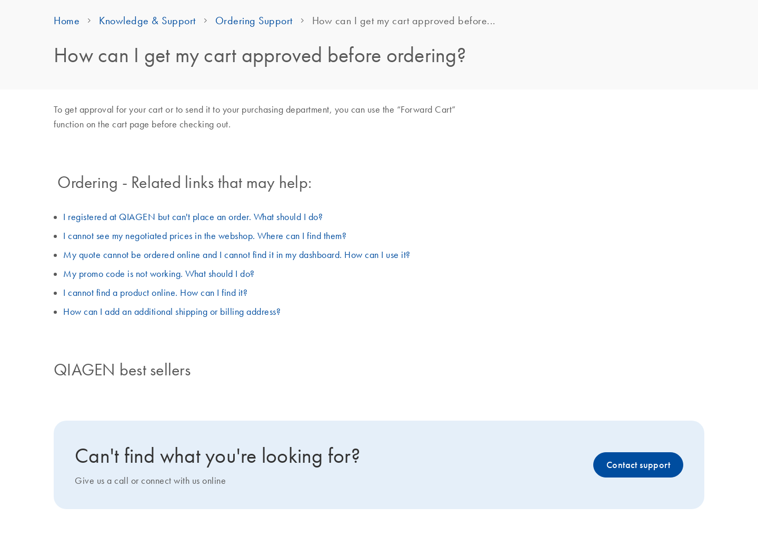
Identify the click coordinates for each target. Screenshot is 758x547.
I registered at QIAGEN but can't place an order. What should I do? (193, 217)
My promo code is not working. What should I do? (159, 274)
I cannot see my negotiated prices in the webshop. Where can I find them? (204, 236)
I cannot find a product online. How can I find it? (155, 293)
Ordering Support (254, 20)
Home (66, 20)
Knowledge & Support (147, 20)
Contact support (638, 465)
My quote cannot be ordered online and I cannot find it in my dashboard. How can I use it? (237, 255)
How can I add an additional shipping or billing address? (172, 311)
